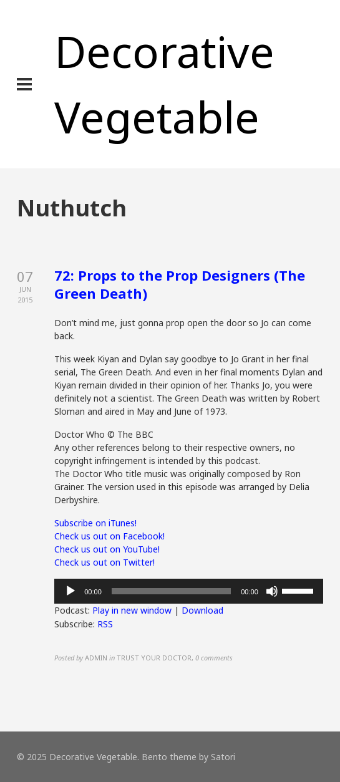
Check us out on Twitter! (104, 562)
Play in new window (132, 610)
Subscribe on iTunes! (95, 523)
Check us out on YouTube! (107, 549)
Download (202, 610)
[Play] (70, 591)
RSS (105, 624)
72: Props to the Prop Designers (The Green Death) (179, 284)
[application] (188, 591)
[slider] (171, 591)
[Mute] (272, 591)
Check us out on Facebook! (109, 536)
